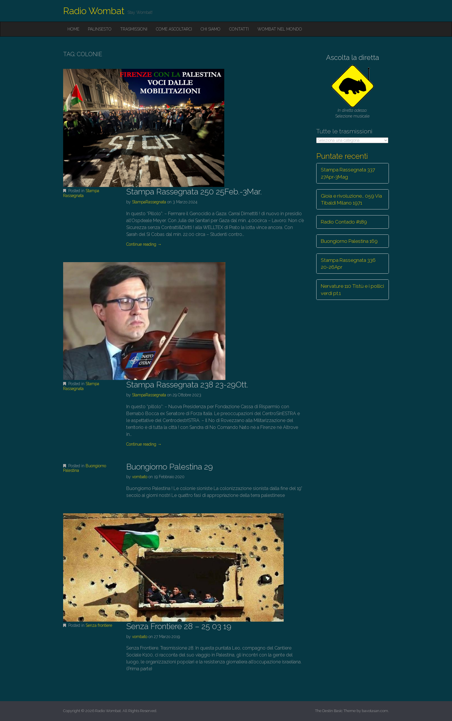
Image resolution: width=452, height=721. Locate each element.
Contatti (239, 29)
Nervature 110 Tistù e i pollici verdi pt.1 (352, 289)
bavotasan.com (375, 711)
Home (73, 29)
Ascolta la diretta (352, 57)
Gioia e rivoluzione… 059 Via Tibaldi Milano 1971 (351, 199)
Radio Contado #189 (344, 222)
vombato (139, 476)
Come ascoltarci (174, 29)
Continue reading (143, 244)
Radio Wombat (94, 10)
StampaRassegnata (149, 202)
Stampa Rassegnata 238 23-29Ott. (187, 384)
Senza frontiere (99, 625)
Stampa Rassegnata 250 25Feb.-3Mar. (194, 191)
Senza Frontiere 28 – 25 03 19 (178, 626)
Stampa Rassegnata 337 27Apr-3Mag (348, 173)
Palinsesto (100, 29)
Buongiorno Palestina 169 (349, 241)
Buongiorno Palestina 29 (169, 467)
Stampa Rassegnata (81, 193)
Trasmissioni (133, 29)
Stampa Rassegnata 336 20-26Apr (348, 263)
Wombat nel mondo (279, 29)
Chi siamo (211, 29)
